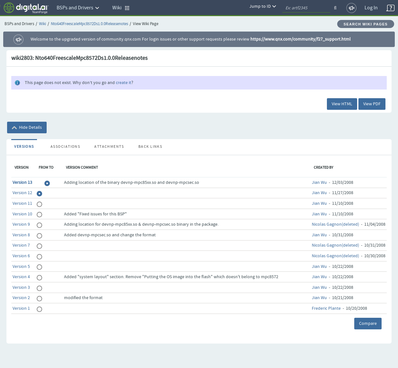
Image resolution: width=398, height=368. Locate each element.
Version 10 (22, 214)
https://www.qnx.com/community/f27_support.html (300, 39)
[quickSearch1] (306, 8)
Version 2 (21, 298)
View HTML (342, 104)
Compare (368, 323)
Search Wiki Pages (366, 24)
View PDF (372, 104)
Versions (24, 146)
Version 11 (22, 203)
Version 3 (21, 287)
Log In (371, 8)
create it (123, 83)
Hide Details (27, 127)
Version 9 (21, 224)
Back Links (150, 146)
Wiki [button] (121, 8)
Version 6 (21, 256)
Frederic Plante (326, 308)
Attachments (109, 146)
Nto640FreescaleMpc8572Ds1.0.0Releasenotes (89, 24)
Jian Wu (319, 182)
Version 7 (21, 245)
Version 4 (21, 277)
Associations (65, 146)
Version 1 (21, 308)
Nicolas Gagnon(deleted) (335, 224)
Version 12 (22, 193)
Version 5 (21, 266)
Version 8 (21, 235)
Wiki (42, 24)
